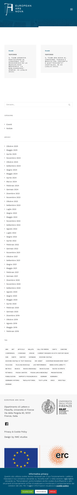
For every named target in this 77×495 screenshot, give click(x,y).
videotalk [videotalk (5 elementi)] (61, 380)
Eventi (11, 51)
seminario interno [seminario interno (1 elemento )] (12, 380)
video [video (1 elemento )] (53, 380)
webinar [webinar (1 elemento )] (8, 384)
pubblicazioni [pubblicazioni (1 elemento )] (10, 376)
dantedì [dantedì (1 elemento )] (23, 357)
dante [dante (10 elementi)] (14, 357)
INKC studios (21, 437)
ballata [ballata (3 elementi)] (31, 349)
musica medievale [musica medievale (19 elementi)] (29, 369)
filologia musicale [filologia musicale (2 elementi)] (23, 365)
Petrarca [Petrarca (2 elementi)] (8, 372)
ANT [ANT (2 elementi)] (13, 349)
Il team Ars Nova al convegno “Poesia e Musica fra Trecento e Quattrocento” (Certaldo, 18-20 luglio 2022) (56, 62)
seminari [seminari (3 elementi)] (43, 376)
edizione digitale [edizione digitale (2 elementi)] (45, 357)
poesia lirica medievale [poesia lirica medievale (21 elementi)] (39, 372)
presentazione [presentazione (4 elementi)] (56, 372)
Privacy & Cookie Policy (15, 432)
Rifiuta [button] (52, 492)
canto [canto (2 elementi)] (54, 349)
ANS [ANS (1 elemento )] (6, 349)
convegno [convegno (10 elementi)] (22, 353)
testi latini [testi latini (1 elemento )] (42, 380)
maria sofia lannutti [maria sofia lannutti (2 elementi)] (57, 365)
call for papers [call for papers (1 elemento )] (43, 349)
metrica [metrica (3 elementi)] (8, 369)
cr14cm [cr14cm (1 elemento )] (31, 353)
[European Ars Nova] (17, 9)
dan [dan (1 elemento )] (6, 357)
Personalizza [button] (41, 492)
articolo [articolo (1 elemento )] (21, 349)
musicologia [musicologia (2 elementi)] (44, 369)
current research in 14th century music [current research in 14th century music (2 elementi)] (53, 353)
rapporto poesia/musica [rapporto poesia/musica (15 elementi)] (28, 376)
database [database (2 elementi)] (32, 357)
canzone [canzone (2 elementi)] (63, 349)
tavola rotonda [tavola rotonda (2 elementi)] (29, 380)
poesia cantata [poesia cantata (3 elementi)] (21, 372)
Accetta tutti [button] (27, 492)
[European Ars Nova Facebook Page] (6, 425)
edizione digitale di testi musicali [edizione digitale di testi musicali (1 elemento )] (18, 361)
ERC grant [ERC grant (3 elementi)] (39, 361)
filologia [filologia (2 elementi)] (8, 365)
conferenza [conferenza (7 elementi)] (10, 353)
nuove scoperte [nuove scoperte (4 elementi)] (58, 369)
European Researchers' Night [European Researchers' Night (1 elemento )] (57, 361)
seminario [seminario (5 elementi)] (54, 376)
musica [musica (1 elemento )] (17, 369)
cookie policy (62, 486)
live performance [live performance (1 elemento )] (39, 365)
